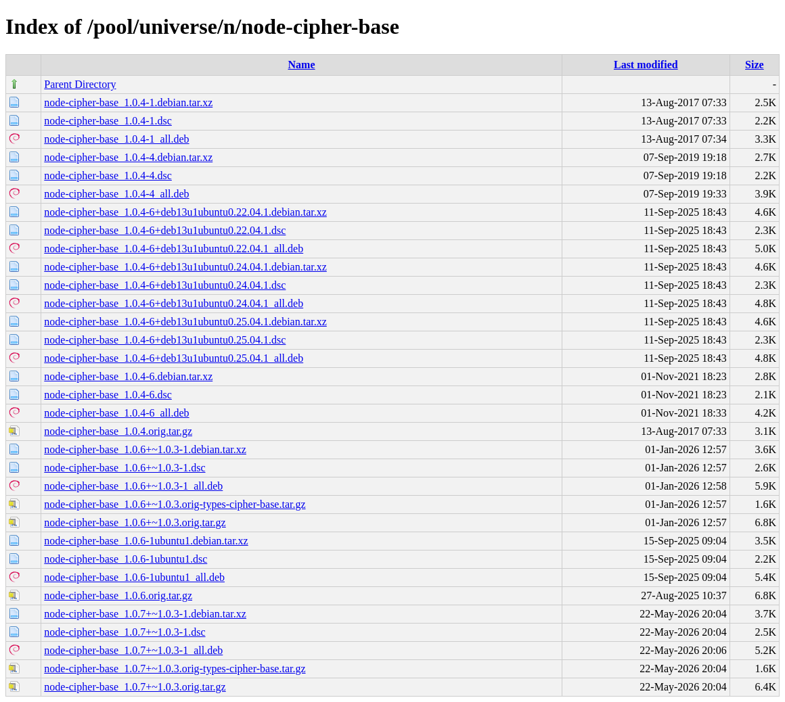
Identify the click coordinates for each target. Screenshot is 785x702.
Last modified (646, 64)
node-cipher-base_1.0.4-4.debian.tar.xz (128, 157)
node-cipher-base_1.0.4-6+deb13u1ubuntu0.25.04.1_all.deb (173, 358)
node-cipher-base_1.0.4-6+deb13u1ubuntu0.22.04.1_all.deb (173, 248)
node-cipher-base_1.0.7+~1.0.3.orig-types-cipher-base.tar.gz (174, 668)
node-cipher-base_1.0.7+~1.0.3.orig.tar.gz (134, 687)
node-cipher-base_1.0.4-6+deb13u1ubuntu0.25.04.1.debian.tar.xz (185, 321)
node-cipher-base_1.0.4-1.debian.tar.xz (128, 102)
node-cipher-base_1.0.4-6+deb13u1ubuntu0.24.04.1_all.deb (173, 303)
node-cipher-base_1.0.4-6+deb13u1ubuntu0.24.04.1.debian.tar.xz (185, 267)
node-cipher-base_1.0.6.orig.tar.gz (118, 595)
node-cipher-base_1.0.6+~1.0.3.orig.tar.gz (134, 522)
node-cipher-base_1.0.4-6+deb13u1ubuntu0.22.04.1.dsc (165, 230)
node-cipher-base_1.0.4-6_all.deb (116, 413)
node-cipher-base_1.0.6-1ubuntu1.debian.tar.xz (146, 540)
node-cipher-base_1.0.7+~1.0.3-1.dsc (124, 632)
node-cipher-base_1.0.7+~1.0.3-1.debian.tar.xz (145, 613)
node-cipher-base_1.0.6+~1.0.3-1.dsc (124, 467)
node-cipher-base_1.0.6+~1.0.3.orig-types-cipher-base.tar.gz (174, 504)
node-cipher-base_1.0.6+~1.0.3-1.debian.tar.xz (145, 449)
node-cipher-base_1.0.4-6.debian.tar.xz (128, 376)
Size (754, 64)
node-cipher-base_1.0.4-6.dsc (108, 394)
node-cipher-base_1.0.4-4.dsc (108, 175)
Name (301, 64)
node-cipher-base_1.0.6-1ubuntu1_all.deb (134, 577)
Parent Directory (80, 84)
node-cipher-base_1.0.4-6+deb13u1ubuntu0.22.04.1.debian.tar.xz (185, 212)
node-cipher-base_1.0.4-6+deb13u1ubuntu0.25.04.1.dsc (165, 340)
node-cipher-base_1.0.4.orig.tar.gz (118, 431)
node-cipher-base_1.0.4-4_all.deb (116, 194)
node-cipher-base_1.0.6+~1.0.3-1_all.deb (133, 486)
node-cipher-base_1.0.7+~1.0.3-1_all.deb (133, 650)
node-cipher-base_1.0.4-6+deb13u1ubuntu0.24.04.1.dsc (165, 285)
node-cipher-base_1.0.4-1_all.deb (116, 139)
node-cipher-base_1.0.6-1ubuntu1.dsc (125, 559)
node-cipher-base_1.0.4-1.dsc (108, 120)
